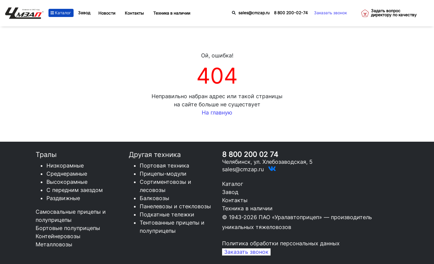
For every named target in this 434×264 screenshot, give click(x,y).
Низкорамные (65, 165)
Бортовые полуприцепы (68, 228)
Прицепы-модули (163, 173)
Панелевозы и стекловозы (175, 206)
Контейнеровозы (58, 236)
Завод (84, 13)
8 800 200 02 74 (250, 154)
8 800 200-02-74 (291, 13)
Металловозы (54, 244)
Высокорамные (66, 181)
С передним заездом (74, 190)
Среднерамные (66, 173)
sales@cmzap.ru (254, 13)
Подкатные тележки (167, 214)
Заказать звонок (330, 13)
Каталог (61, 13)
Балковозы (154, 198)
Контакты (235, 200)
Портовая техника (164, 165)
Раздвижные (63, 198)
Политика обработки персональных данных (281, 243)
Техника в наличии (247, 208)
